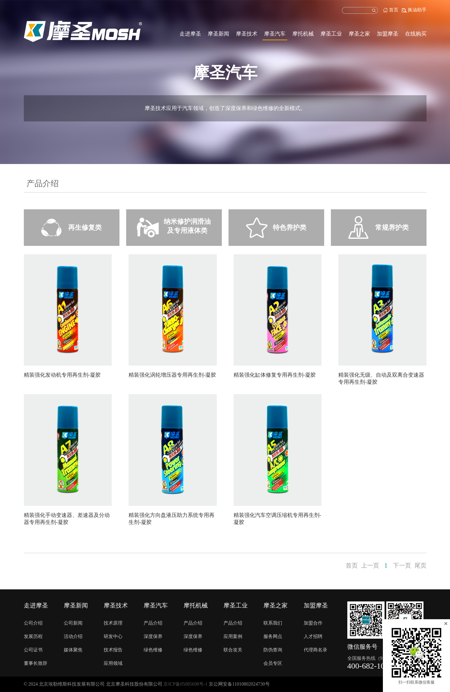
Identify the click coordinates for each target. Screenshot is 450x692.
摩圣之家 (359, 34)
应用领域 (113, 663)
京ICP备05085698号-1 (185, 684)
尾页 (420, 565)
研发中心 (113, 636)
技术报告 (113, 649)
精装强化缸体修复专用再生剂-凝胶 (275, 375)
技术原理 (113, 623)
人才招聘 (313, 636)
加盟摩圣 (387, 34)
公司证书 (33, 649)
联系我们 (272, 623)
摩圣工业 (331, 34)
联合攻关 (232, 649)
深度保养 (153, 636)
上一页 (370, 565)
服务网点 (272, 636)
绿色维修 (153, 649)
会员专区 (272, 663)
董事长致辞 (35, 663)
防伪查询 (272, 649)
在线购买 (416, 34)
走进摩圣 (190, 34)
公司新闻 (73, 623)
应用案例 (232, 636)
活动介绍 (73, 636)
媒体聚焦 (73, 649)
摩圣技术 (246, 34)
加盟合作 (313, 623)
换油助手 (417, 9)
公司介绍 (33, 623)
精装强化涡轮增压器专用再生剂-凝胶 (172, 375)
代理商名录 (315, 649)
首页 (393, 9)
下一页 (402, 565)
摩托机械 (303, 34)
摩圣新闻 (218, 34)
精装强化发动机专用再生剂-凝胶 (62, 375)
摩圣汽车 (275, 34)
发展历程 (33, 636)
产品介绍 (153, 623)
